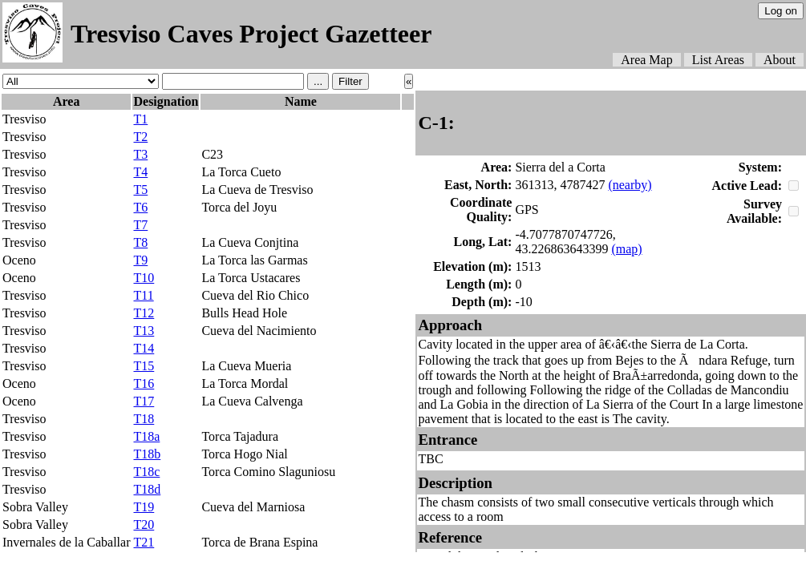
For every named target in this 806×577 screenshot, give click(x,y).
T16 (143, 383)
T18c (146, 471)
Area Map (646, 60)
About (779, 60)
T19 (143, 507)
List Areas (718, 60)
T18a (146, 436)
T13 (143, 330)
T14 (143, 348)
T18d (146, 489)
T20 (143, 524)
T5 (140, 189)
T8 (140, 242)
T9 (140, 260)
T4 (140, 172)
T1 (140, 119)
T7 (140, 225)
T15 (143, 366)
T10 (143, 277)
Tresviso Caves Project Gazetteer (251, 33)
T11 (143, 295)
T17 (143, 401)
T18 (143, 419)
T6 (140, 207)
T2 (140, 136)
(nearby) (629, 185)
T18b (146, 454)
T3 (140, 154)
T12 (143, 313)
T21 (143, 542)
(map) (626, 249)
